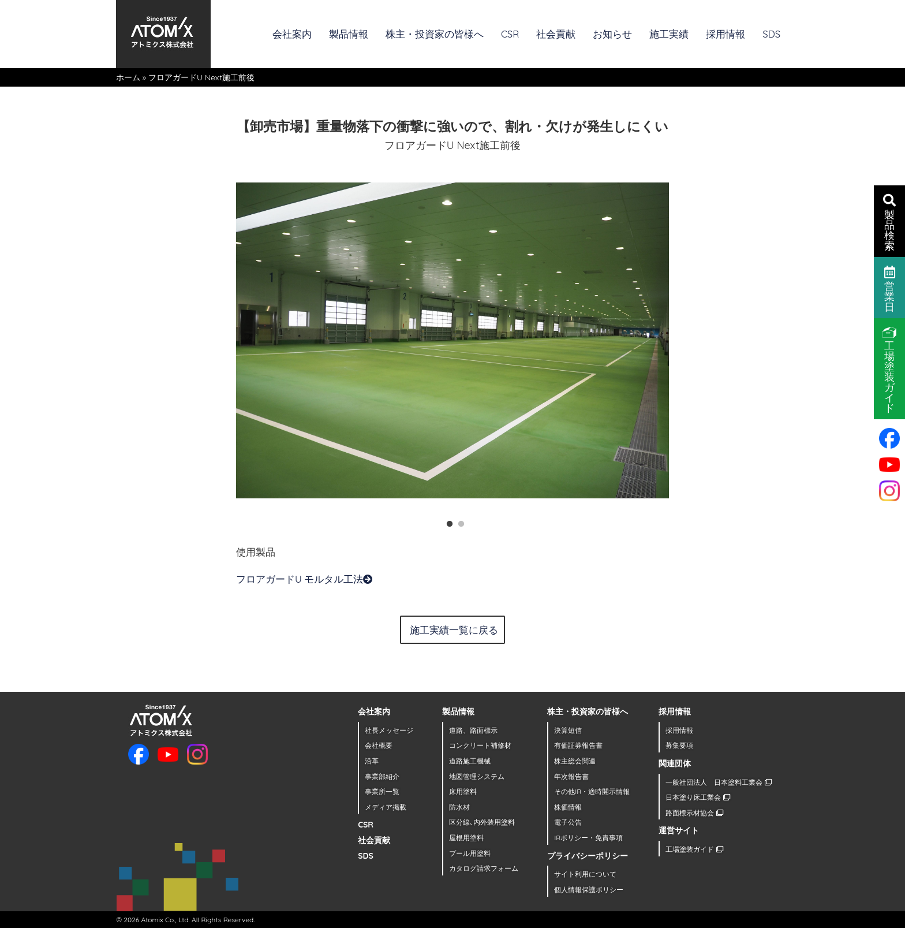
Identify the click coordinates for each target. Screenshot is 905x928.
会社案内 (292, 34)
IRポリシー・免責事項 (588, 837)
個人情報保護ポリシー (588, 889)
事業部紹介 (382, 776)
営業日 (889, 288)
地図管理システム (476, 776)
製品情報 (348, 34)
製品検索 (889, 221)
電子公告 (568, 822)
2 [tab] (458, 521)
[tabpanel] (452, 340)
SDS (771, 34)
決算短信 (568, 730)
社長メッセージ (389, 730)
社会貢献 (555, 34)
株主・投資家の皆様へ (435, 34)
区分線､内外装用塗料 (482, 822)
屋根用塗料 (466, 837)
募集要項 (679, 745)
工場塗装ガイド (694, 849)
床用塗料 (463, 791)
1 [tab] (447, 521)
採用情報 (725, 34)
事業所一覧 (382, 791)
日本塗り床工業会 (697, 797)
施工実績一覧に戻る (454, 630)
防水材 (459, 807)
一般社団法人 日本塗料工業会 (718, 782)
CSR (510, 34)
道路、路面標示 (473, 730)
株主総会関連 (575, 760)
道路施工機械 (470, 760)
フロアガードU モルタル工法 (304, 579)
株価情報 (568, 807)
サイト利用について (585, 874)
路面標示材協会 (694, 812)
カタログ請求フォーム (483, 868)
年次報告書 (571, 776)
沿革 (372, 760)
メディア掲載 (385, 807)
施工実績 (669, 34)
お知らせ (612, 34)
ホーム (128, 77)
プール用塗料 (470, 853)
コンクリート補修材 (480, 745)
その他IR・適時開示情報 (592, 791)
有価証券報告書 (578, 745)
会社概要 (378, 745)
